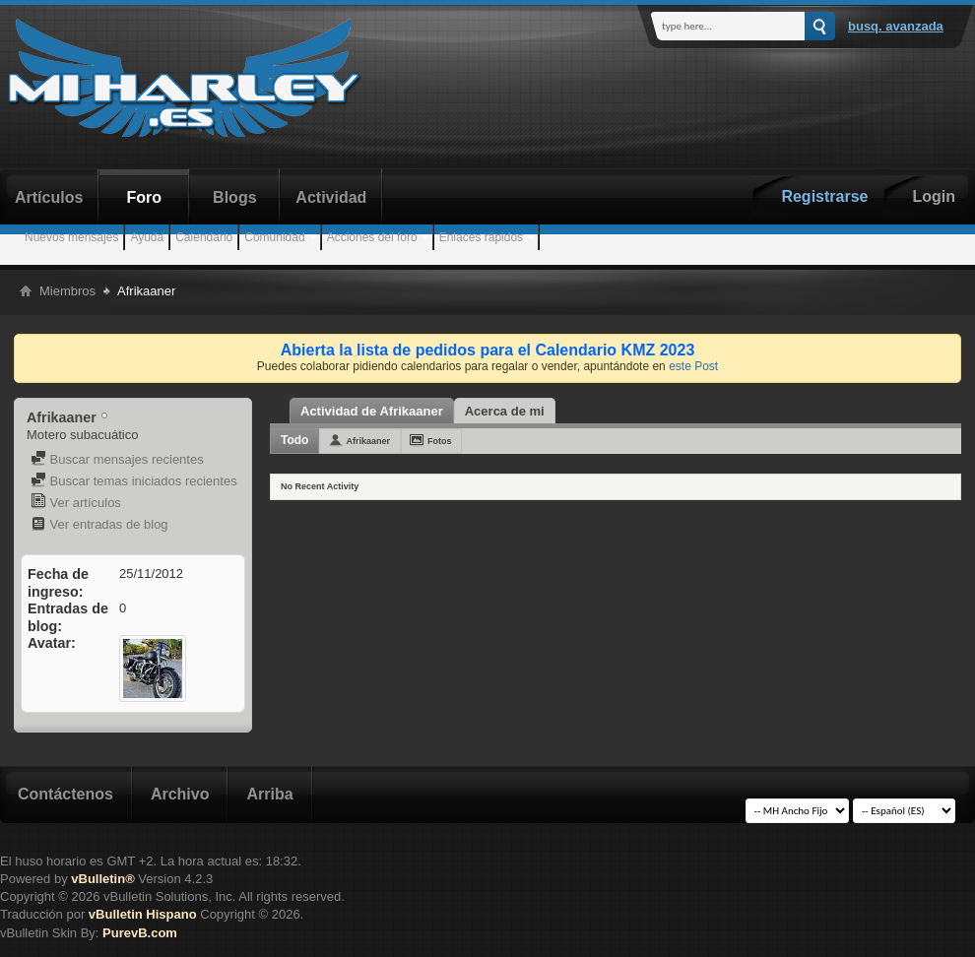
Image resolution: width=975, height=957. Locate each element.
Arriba (269, 794)
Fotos (439, 441)
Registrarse (824, 196)
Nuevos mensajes (71, 237)
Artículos (49, 197)
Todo (294, 440)
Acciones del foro (372, 237)
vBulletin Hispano (143, 914)
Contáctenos (65, 794)
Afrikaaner (368, 441)
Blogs (234, 197)
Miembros (67, 291)
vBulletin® (102, 878)
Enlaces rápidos (481, 237)
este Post (693, 366)
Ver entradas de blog (99, 524)
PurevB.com (139, 932)
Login (933, 196)
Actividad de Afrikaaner (371, 411)
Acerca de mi (505, 411)
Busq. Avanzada (895, 26)
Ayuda (146, 237)
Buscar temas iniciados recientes (134, 481)
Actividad (330, 197)
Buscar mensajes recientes (117, 459)
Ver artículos (76, 502)
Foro (144, 197)
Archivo (180, 794)
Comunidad (274, 237)
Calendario (203, 237)
